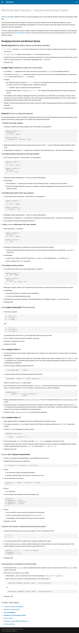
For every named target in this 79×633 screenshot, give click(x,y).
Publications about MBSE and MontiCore (16, 621)
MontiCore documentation (11, 609)
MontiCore (4, 17)
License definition (9, 624)
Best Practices (8, 618)
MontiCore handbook (19, 33)
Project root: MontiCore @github (13, 606)
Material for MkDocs (12, 631)
